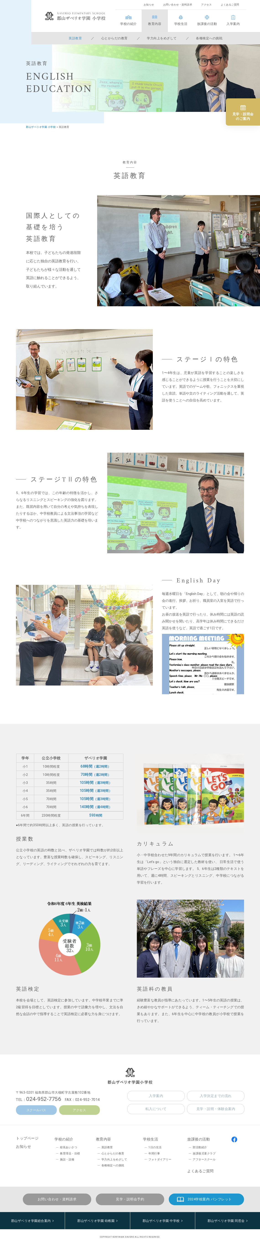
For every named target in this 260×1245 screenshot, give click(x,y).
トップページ (27, 1138)
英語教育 (75, 38)
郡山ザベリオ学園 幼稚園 (95, 1221)
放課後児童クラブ (204, 1153)
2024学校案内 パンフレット (210, 1199)
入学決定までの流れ (216, 1096)
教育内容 (154, 24)
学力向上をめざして (162, 38)
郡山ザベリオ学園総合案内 (31, 1221)
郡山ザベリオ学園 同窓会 (226, 1221)
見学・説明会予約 (130, 1199)
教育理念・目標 (70, 1153)
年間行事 (154, 1153)
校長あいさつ (68, 1147)
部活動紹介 (200, 1147)
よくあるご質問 (230, 4)
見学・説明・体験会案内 (215, 1109)
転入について (156, 1109)
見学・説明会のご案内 (243, 116)
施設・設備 (67, 1159)
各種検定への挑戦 (209, 38)
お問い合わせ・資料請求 (177, 4)
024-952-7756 (43, 1099)
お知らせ (149, 4)
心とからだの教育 (114, 38)
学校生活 (180, 24)
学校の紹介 (128, 24)
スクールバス (36, 1110)
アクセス (206, 4)
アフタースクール (204, 1159)
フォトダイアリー (159, 1159)
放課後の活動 (207, 24)
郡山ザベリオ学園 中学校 (161, 1221)
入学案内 (233, 24)
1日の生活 (155, 1147)
